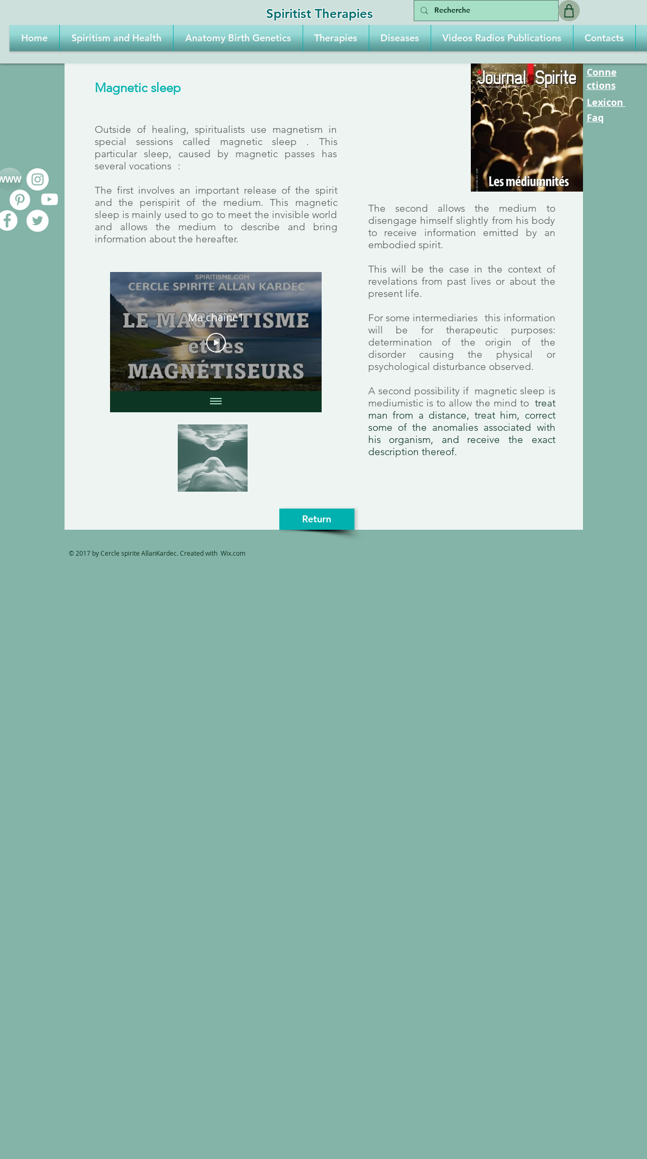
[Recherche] (485, 11)
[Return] (316, 519)
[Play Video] (215, 343)
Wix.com (233, 553)
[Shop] (569, 10)
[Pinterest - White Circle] (20, 199)
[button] (116, 38)
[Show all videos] (216, 401)
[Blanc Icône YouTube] (49, 199)
